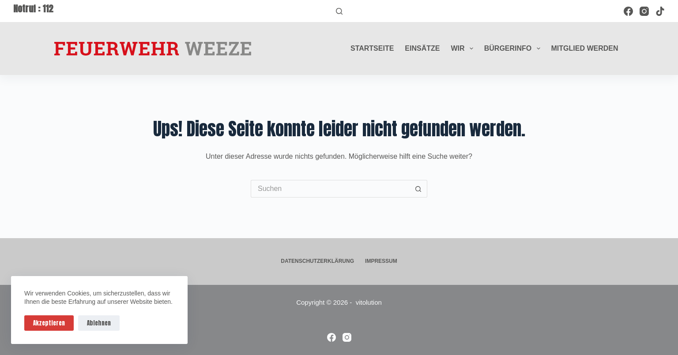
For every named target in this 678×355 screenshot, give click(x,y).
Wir (463, 48)
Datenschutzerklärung (317, 261)
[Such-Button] (418, 189)
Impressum (381, 261)
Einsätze (422, 48)
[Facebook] (628, 11)
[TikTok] (660, 11)
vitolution (369, 302)
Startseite (372, 48)
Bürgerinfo (514, 48)
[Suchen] (339, 11)
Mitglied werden (584, 48)
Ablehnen (99, 323)
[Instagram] (644, 11)
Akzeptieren (49, 323)
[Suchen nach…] (330, 189)
